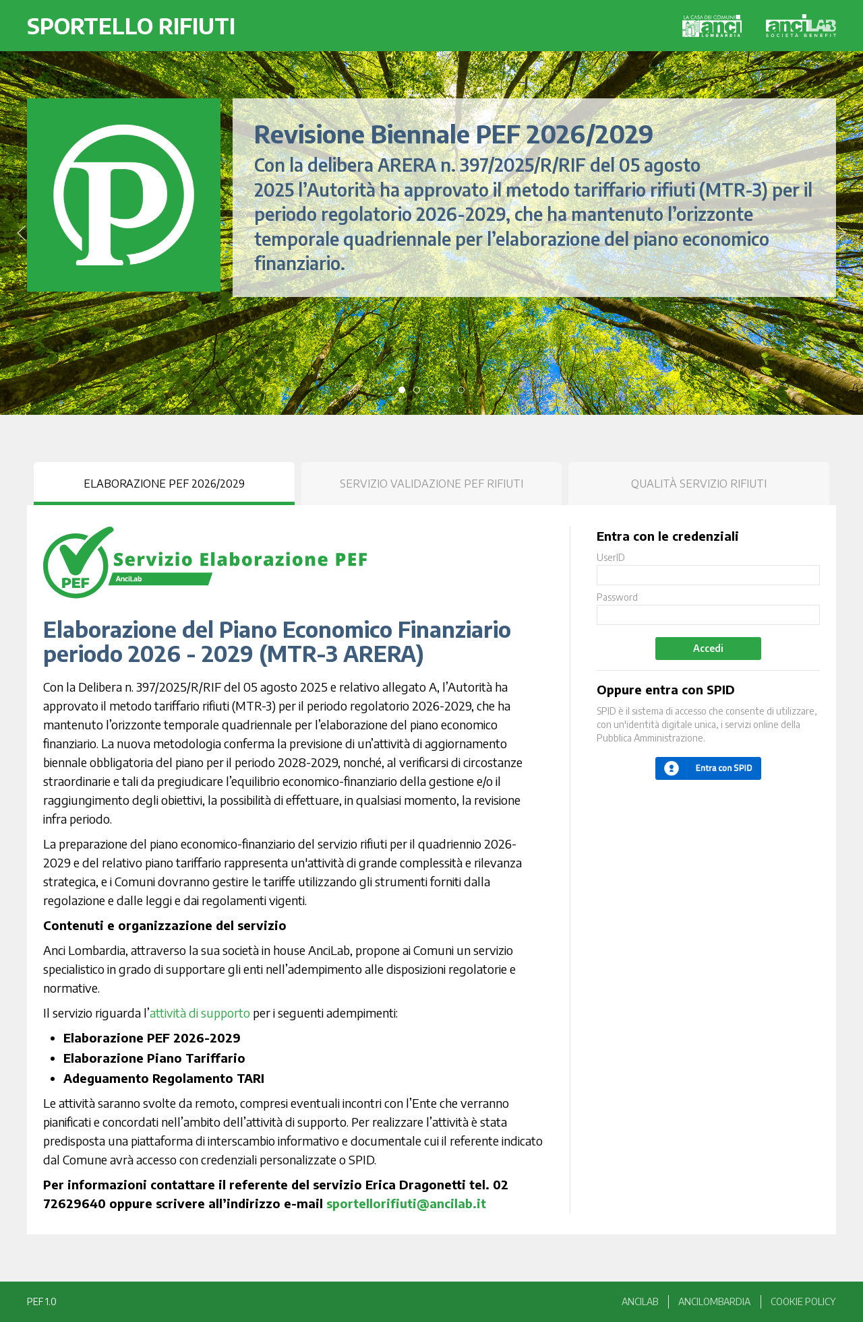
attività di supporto (200, 1012)
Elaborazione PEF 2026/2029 (164, 483)
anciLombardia (714, 1301)
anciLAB (640, 1301)
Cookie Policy (803, 1301)
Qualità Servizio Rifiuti (699, 483)
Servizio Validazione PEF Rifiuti (431, 483)
